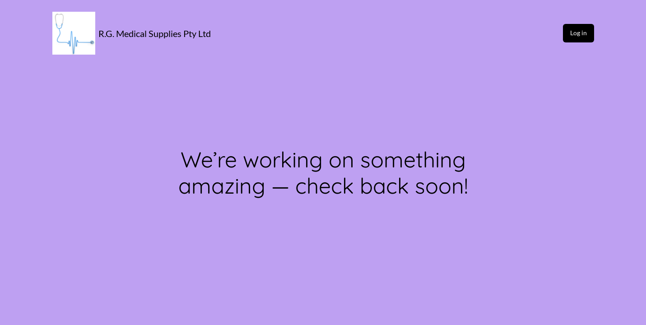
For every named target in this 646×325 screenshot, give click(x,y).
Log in (578, 33)
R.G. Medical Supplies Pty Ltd (154, 33)
